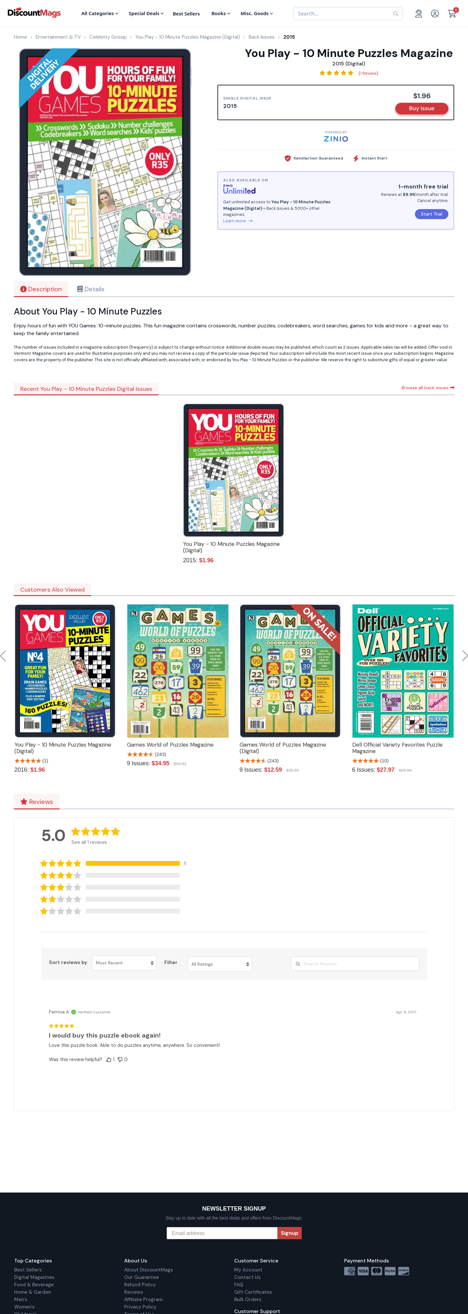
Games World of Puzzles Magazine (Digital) (283, 748)
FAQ (238, 1284)
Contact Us (247, 1277)
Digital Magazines (34, 1277)
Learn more (237, 221)
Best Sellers (28, 1270)
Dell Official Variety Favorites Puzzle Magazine (397, 748)
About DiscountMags (148, 1270)
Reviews (36, 801)
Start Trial (431, 214)
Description (41, 289)
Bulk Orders (248, 1299)
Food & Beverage (34, 1284)
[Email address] (222, 1233)
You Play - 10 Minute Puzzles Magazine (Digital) (231, 547)
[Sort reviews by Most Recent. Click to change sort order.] (124, 963)
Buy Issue (422, 108)
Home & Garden (32, 1292)
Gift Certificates (253, 1292)
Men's (20, 1299)
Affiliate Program (143, 1299)
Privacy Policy (140, 1307)
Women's (24, 1307)
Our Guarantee (141, 1277)
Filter (171, 962)
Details (91, 289)
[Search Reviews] (355, 964)
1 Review (368, 73)
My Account (248, 1270)
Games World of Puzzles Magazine (170, 744)
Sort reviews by (68, 962)
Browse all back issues (428, 388)
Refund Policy (140, 1284)
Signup (289, 1233)
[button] (117, 863)
